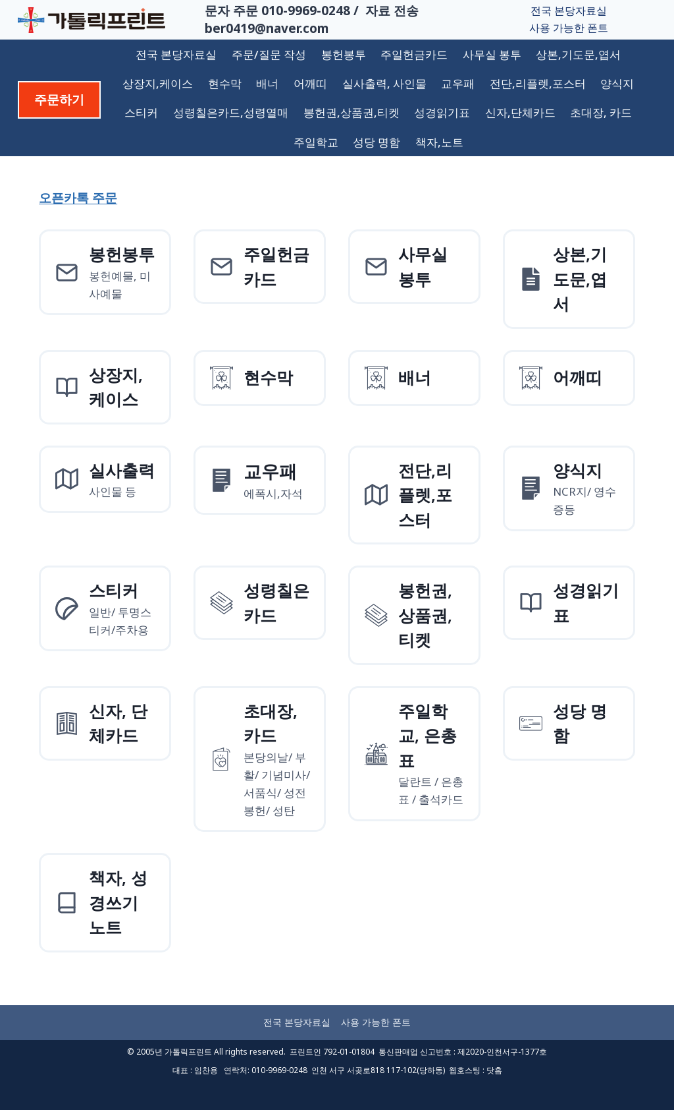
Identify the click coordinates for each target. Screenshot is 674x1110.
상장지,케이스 (157, 83)
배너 (267, 83)
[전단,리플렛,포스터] (414, 495)
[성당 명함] (569, 723)
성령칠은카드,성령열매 (230, 112)
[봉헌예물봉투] (105, 272)
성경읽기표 (442, 112)
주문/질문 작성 (269, 54)
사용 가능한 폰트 (568, 27)
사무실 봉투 (492, 54)
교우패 (458, 83)
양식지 (617, 83)
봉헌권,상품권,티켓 (351, 112)
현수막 (225, 83)
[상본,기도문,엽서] (569, 279)
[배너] (414, 378)
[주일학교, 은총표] (414, 753)
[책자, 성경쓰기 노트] (105, 902)
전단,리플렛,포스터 (538, 83)
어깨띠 (310, 83)
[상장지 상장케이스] (105, 387)
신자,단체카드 (520, 112)
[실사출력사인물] (105, 479)
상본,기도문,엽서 (578, 54)
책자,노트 (439, 142)
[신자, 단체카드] (105, 723)
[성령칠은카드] (260, 603)
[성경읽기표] (569, 603)
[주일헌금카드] (260, 266)
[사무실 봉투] (414, 266)
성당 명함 (376, 142)
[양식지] (260, 480)
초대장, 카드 (601, 112)
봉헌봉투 (343, 54)
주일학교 (316, 142)
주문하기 (59, 99)
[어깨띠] (569, 378)
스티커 (141, 112)
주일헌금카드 (414, 54)
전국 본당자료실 (569, 10)
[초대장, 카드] (260, 759)
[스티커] (105, 608)
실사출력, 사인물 (384, 83)
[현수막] (260, 378)
